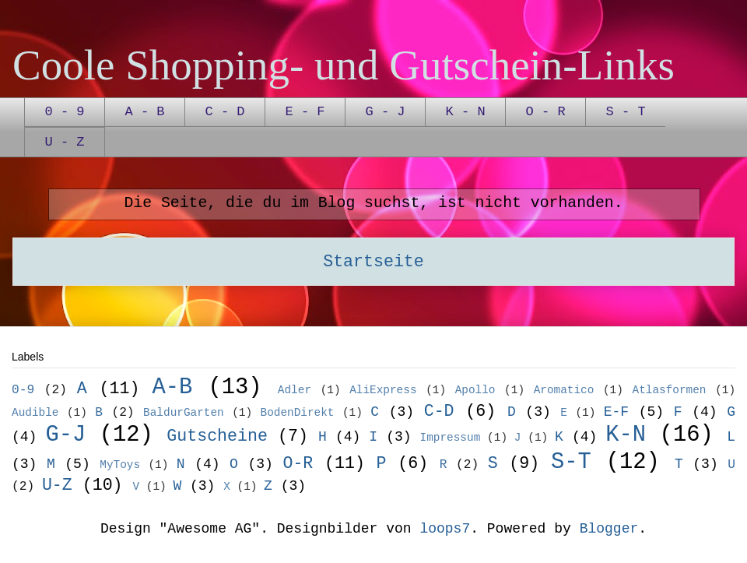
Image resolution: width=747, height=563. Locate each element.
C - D (225, 111)
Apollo (475, 390)
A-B (172, 387)
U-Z (57, 485)
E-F (616, 412)
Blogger (609, 529)
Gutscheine (217, 436)
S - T (626, 111)
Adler (294, 390)
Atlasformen (670, 390)
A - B (145, 111)
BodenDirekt (298, 412)
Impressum (450, 437)
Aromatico (564, 390)
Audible (35, 412)
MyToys (120, 465)
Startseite (373, 261)
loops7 (444, 529)
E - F (305, 111)
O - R (546, 111)
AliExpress (382, 390)
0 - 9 (65, 111)
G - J (385, 111)
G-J (65, 435)
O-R (297, 463)
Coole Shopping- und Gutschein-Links (343, 65)
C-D (439, 411)
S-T (571, 462)
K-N (625, 435)
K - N (466, 111)
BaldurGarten (183, 412)
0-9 (23, 390)
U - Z (65, 142)
